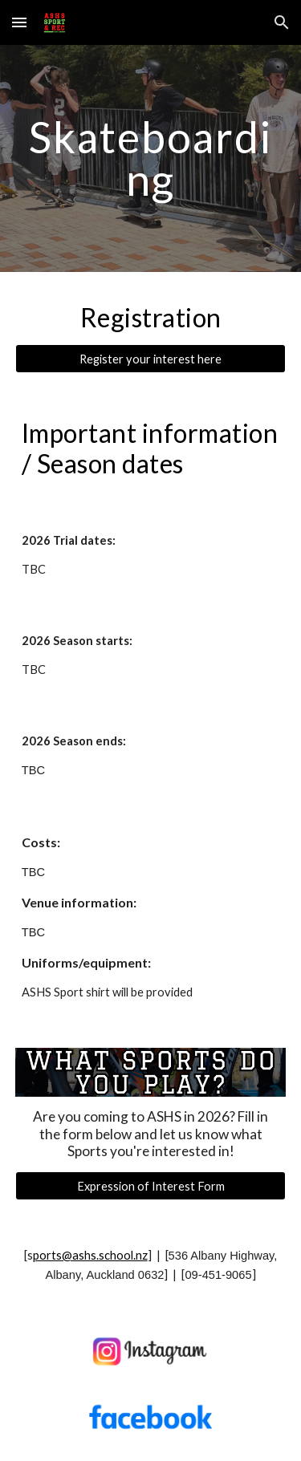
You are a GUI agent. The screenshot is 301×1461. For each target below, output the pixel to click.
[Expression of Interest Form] (151, 1185)
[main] (151, 158)
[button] (19, 22)
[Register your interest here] (151, 358)
